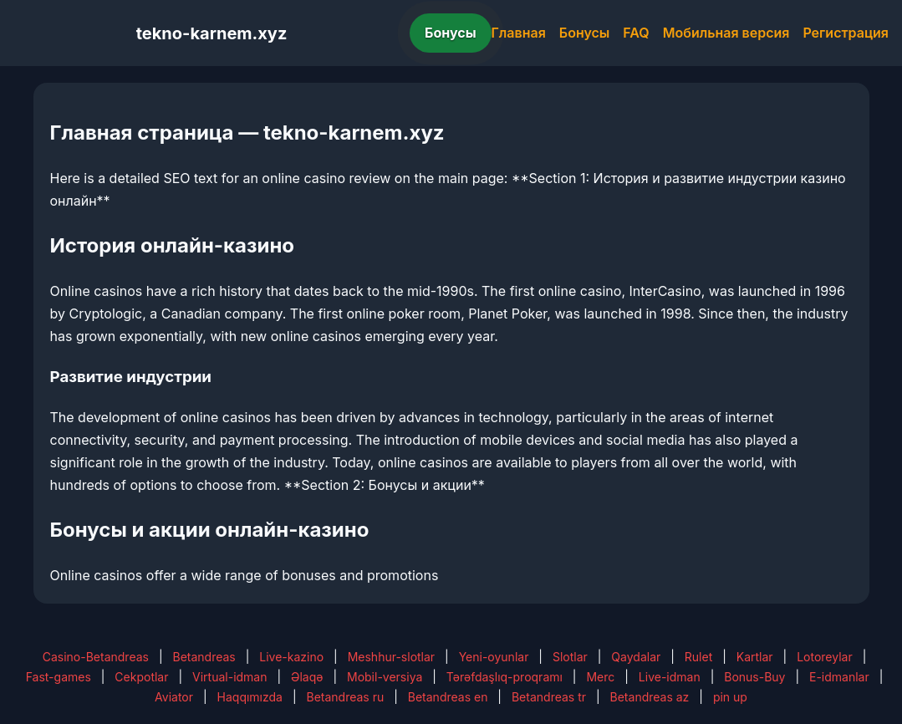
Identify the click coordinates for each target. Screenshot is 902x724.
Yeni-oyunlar (494, 657)
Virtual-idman (229, 677)
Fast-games (58, 677)
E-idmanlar (839, 677)
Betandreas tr (549, 697)
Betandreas (203, 657)
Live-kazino (291, 657)
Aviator (174, 697)
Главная (519, 32)
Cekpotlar (141, 677)
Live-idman (670, 677)
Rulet (698, 657)
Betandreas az (650, 697)
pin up (730, 697)
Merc (600, 677)
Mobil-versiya (384, 677)
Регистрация (846, 32)
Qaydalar (635, 657)
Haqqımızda (250, 697)
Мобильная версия (726, 32)
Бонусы (450, 32)
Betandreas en (448, 697)
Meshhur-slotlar (391, 657)
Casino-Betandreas (96, 657)
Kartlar (754, 657)
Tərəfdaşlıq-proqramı (504, 677)
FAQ (636, 32)
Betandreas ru (346, 697)
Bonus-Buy (754, 677)
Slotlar (570, 657)
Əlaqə (307, 677)
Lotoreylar (825, 657)
